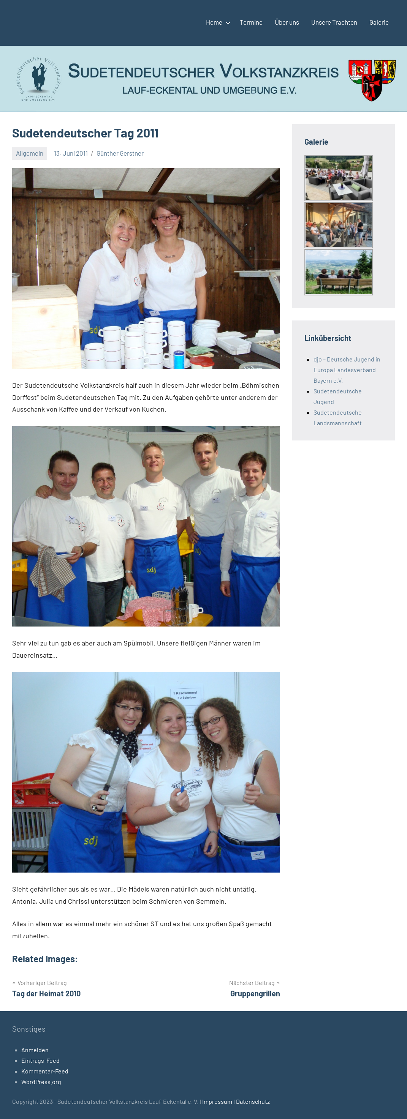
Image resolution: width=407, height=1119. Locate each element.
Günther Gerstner (120, 153)
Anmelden (35, 1049)
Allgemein (29, 153)
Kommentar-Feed (44, 1071)
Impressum (217, 1101)
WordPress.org (41, 1081)
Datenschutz (253, 1101)
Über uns (287, 22)
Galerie (379, 22)
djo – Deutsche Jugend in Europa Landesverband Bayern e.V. (347, 369)
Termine (251, 22)
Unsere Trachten (334, 22)
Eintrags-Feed (40, 1060)
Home (217, 22)
